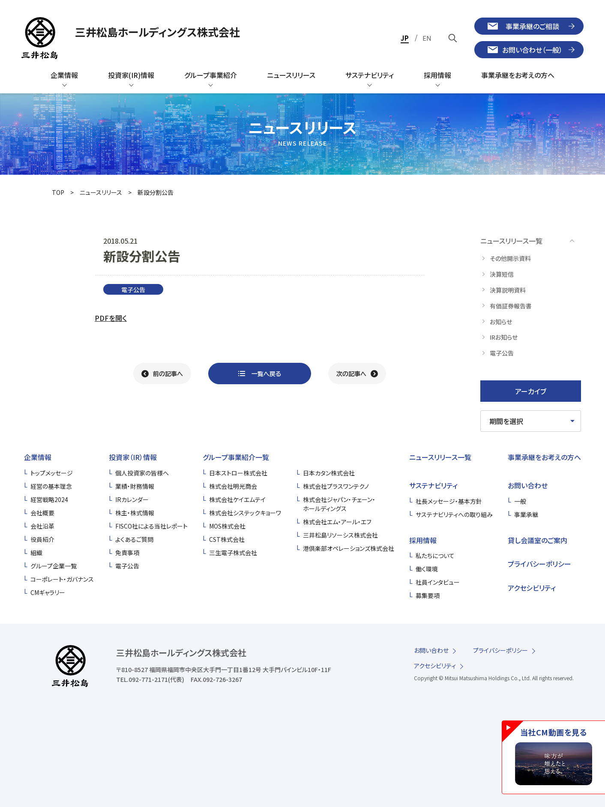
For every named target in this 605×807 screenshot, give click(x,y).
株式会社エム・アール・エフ (337, 521)
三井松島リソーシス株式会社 (340, 535)
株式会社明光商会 (233, 486)
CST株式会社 (227, 539)
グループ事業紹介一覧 (236, 457)
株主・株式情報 (134, 512)
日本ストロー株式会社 (238, 473)
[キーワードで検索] (453, 38)
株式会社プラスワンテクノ (336, 486)
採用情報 (423, 540)
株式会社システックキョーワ (245, 512)
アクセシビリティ (532, 588)
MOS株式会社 (227, 526)
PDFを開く (111, 318)
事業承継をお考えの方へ (544, 457)
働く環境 (427, 569)
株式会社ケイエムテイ (237, 499)
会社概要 (42, 512)
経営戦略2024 (49, 499)
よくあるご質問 (134, 539)
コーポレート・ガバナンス (62, 579)
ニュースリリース (101, 192)
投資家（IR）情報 (133, 457)
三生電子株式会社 (233, 552)
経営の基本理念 (51, 486)
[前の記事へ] (162, 373)
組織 (36, 552)
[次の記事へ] (357, 373)
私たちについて (435, 555)
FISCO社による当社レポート (151, 526)
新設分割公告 (156, 192)
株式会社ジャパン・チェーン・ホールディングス (339, 504)
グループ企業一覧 (53, 566)
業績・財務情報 (134, 486)
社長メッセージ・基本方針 (449, 501)
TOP (58, 192)
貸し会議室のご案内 (537, 540)
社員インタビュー (438, 582)
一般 (520, 501)
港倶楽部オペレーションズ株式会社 (348, 548)
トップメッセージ (51, 473)
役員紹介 (42, 539)
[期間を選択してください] (530, 421)
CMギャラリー (47, 592)
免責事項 (127, 552)
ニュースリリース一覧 (440, 457)
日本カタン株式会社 (329, 473)
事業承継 (526, 514)
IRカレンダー (132, 499)
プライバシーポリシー (539, 564)
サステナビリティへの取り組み (454, 514)
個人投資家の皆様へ (142, 473)
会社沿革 (42, 526)
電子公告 (127, 566)
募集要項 (428, 595)
